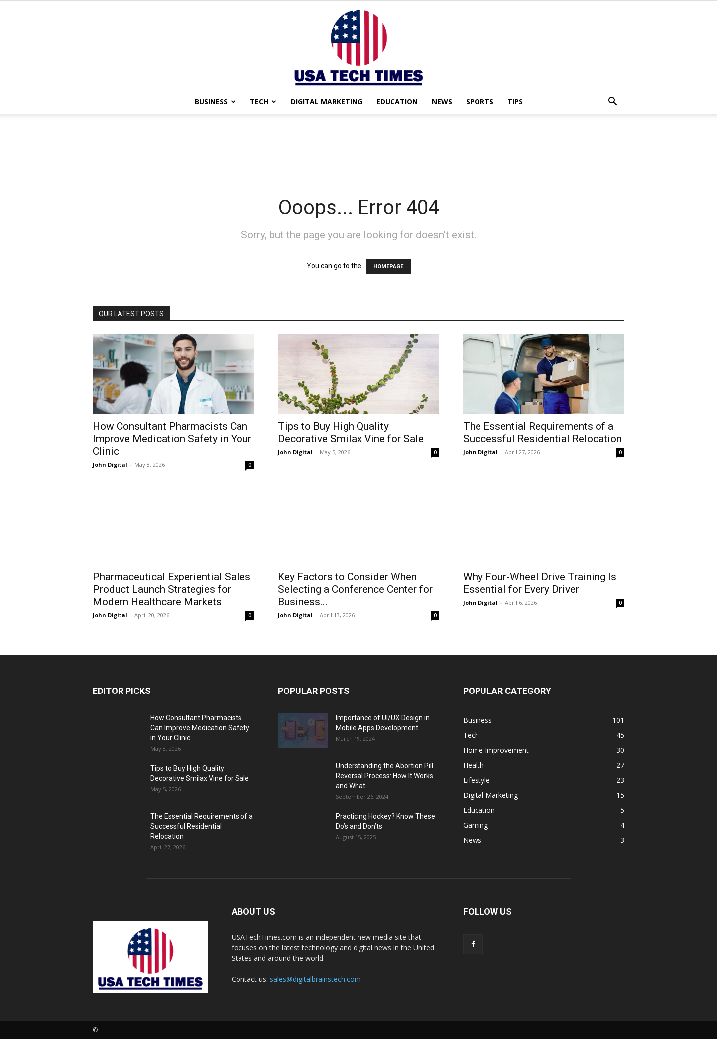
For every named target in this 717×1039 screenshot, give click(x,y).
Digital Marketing (326, 101)
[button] (612, 102)
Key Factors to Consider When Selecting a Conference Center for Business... (355, 589)
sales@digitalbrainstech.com (315, 979)
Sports (479, 101)
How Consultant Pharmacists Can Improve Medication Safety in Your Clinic (172, 438)
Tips (515, 101)
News (442, 101)
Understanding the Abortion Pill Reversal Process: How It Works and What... (384, 776)
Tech (263, 101)
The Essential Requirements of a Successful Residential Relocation (542, 432)
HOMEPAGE (388, 266)
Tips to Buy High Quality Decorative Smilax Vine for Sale (351, 432)
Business (215, 101)
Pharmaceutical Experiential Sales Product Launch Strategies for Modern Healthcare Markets (171, 589)
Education (397, 101)
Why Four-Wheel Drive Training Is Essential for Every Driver (539, 583)
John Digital (110, 464)
